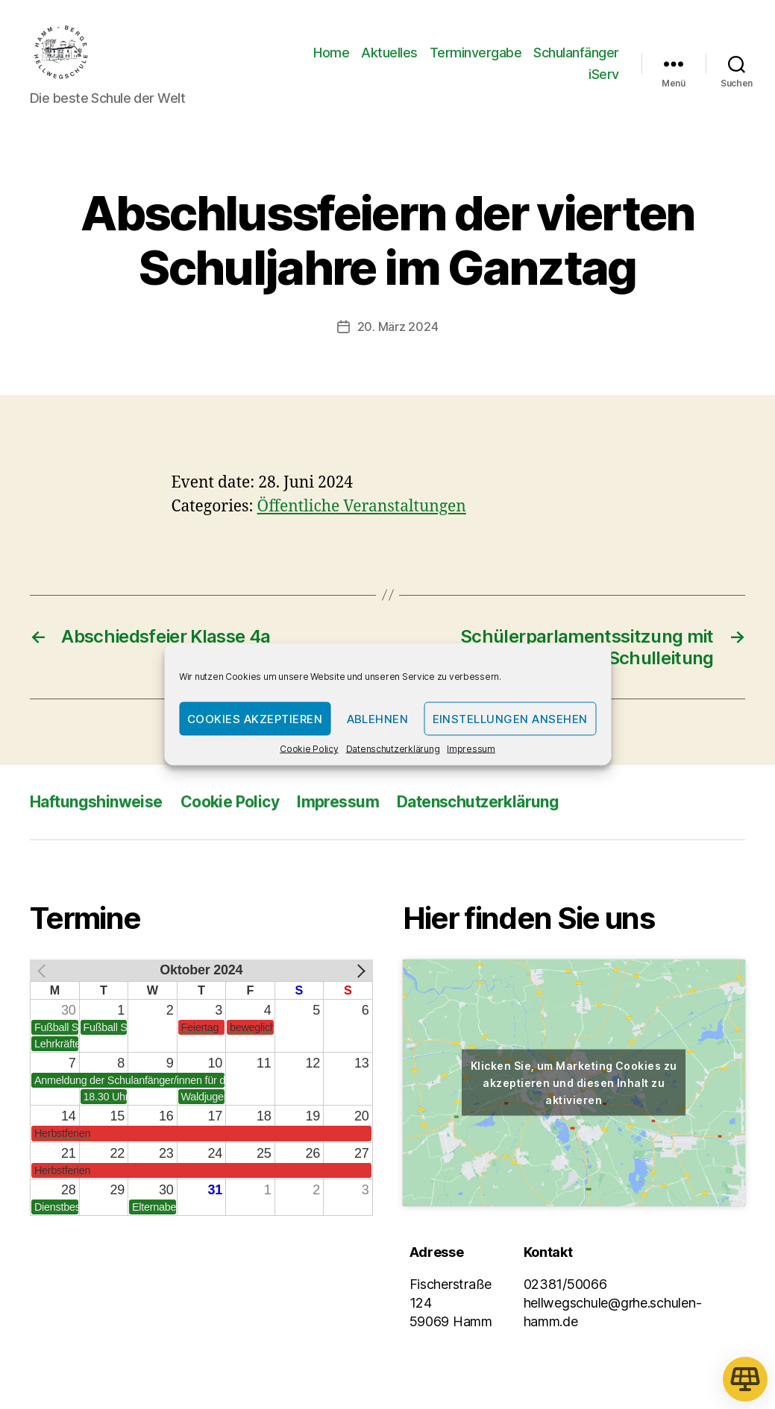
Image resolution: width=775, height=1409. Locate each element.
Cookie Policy (309, 748)
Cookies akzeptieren (255, 718)
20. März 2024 (398, 331)
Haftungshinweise (96, 806)
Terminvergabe (476, 55)
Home (331, 55)
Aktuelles (389, 55)
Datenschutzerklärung (393, 748)
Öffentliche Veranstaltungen (361, 512)
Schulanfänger (576, 55)
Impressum (471, 748)
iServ (604, 77)
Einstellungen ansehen (511, 718)
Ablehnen (378, 718)
